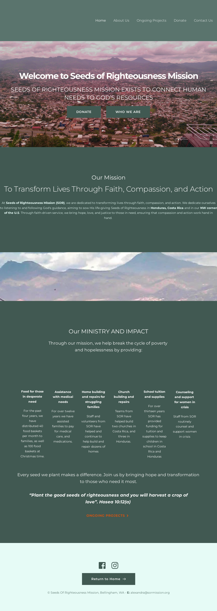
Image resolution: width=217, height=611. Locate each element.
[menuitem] (100, 20)
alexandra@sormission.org (150, 592)
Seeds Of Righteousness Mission (75, 592)
